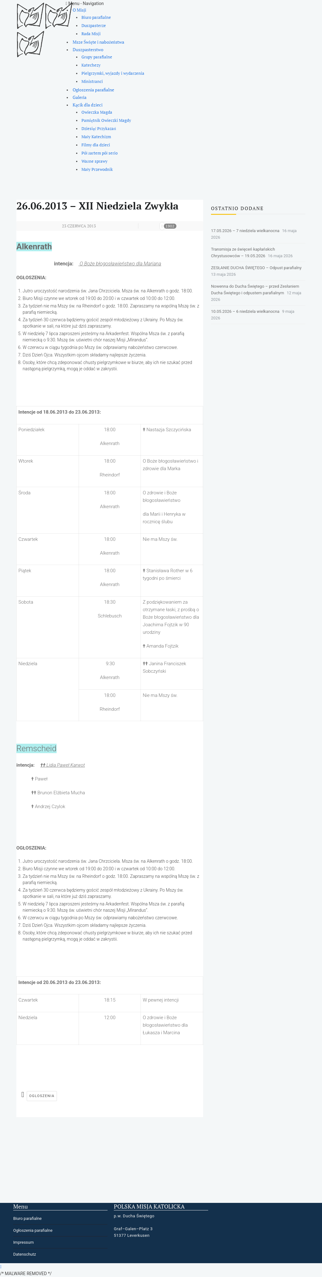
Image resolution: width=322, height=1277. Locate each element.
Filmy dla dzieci (95, 145)
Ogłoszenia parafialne (93, 90)
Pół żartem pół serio (99, 153)
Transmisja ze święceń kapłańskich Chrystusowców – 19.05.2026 (243, 252)
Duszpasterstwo (88, 49)
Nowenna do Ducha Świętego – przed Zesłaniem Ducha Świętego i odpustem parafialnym (255, 289)
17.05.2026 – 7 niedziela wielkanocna (245, 230)
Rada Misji (91, 33)
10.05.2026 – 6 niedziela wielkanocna (245, 311)
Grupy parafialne (96, 57)
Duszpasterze (93, 25)
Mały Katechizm (96, 136)
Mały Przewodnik (97, 169)
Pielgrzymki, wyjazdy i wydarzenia (112, 73)
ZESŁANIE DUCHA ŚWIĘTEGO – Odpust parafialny (256, 267)
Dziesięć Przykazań (98, 128)
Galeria (79, 97)
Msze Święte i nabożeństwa (98, 42)
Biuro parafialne (96, 17)
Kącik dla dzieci (88, 105)
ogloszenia (42, 1096)
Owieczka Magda (96, 112)
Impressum (23, 1242)
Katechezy (91, 65)
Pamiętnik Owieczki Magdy (106, 120)
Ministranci (92, 81)
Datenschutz (24, 1254)
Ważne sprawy (94, 161)
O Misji (79, 10)
